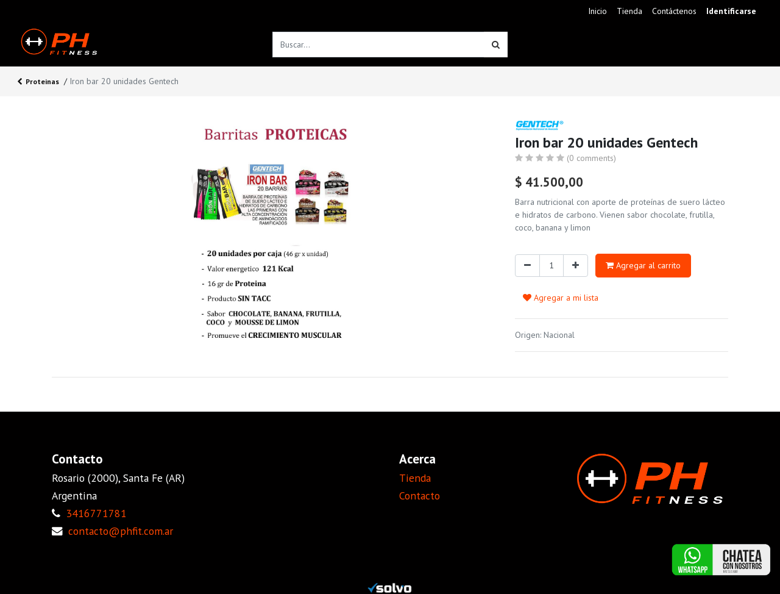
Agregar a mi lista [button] (560, 297)
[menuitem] (597, 11)
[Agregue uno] (575, 265)
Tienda (415, 478)
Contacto (419, 495)
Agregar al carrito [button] (643, 265)
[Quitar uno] (527, 265)
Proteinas (38, 82)
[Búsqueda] (496, 44)
